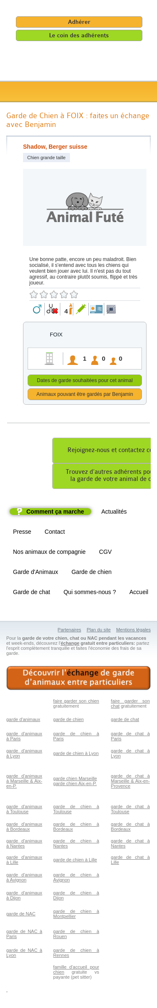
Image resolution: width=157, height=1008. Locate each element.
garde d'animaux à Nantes (24, 845)
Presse (22, 533)
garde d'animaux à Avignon (24, 879)
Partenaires (69, 630)
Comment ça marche (55, 512)
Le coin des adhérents (79, 35)
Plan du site (99, 630)
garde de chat (125, 720)
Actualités (114, 512)
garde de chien (68, 720)
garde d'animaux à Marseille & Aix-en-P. (24, 782)
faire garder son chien (76, 702)
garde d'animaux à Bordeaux (24, 828)
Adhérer (79, 22)
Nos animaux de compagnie (49, 553)
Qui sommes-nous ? (90, 593)
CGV (105, 553)
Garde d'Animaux (35, 573)
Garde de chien (92, 573)
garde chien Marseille (75, 779)
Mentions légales (133, 630)
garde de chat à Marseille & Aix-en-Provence (130, 782)
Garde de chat (31, 593)
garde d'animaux (23, 720)
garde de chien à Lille (75, 860)
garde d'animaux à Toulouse (24, 810)
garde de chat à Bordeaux (130, 828)
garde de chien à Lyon (75, 754)
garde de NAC (21, 915)
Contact (55, 533)
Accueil (138, 593)
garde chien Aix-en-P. (75, 784)
